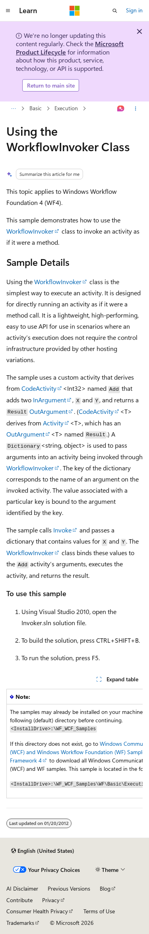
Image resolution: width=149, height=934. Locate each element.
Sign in (134, 10)
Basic (35, 108)
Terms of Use (99, 911)
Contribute (19, 900)
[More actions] (136, 108)
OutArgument (48, 411)
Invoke (62, 530)
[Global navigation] (8, 11)
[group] (74, 744)
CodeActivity (38, 388)
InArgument (49, 400)
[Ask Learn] (121, 108)
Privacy (51, 900)
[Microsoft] (75, 11)
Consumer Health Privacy (37, 911)
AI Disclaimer (22, 888)
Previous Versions (69, 888)
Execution (66, 108)
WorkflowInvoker (30, 231)
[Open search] (115, 11)
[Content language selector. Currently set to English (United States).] (42, 850)
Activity (53, 423)
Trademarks (20, 922)
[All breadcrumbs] (13, 108)
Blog (105, 888)
